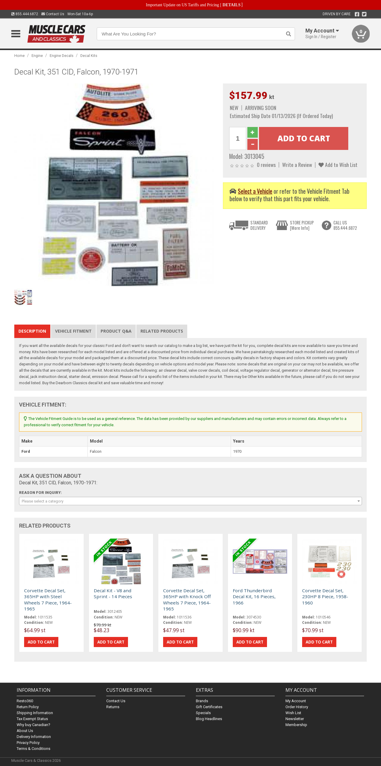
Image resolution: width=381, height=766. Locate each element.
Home (19, 55)
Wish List (293, 712)
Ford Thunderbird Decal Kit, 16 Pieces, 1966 (254, 596)
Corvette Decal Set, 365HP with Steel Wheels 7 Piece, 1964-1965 (48, 599)
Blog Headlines (209, 718)
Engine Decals (62, 55)
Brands (202, 700)
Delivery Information (34, 736)
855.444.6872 (24, 14)
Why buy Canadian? (33, 724)
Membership (296, 724)
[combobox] (190, 501)
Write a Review (297, 164)
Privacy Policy (28, 742)
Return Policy (28, 706)
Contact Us (52, 14)
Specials (203, 712)
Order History (296, 706)
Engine (37, 55)
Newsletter (294, 718)
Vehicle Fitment (73, 331)
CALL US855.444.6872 (345, 225)
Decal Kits (88, 55)
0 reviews (266, 164)
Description (32, 331)
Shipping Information (35, 712)
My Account (295, 700)
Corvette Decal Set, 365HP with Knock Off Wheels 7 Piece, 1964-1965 (187, 599)
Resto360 (25, 700)
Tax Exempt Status (32, 718)
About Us (25, 730)
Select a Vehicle (255, 191)
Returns (112, 706)
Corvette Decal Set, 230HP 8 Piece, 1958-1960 (325, 596)
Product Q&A (116, 331)
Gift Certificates (209, 706)
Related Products (161, 331)
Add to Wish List (337, 164)
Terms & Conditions (33, 748)
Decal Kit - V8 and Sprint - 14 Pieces (113, 593)
